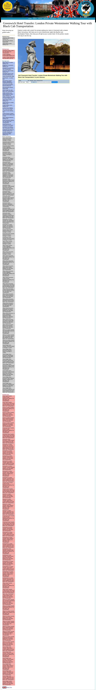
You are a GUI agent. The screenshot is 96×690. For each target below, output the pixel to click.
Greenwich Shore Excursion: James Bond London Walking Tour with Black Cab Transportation (8, 169)
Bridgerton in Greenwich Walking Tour (8, 66)
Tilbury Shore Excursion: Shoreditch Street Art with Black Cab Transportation (8, 300)
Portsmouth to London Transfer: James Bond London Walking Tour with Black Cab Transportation (8, 534)
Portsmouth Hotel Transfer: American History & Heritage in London (8, 235)
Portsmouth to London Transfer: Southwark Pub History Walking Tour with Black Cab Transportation (8, 545)
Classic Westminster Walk (8, 76)
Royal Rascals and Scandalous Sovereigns (8, 125)
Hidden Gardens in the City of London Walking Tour (8, 97)
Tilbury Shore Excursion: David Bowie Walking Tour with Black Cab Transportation (8, 262)
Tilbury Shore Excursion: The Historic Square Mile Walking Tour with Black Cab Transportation (8, 321)
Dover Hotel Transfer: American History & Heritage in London (7, 139)
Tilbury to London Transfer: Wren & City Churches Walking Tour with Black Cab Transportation (8, 643)
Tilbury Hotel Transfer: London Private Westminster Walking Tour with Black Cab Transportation (8, 585)
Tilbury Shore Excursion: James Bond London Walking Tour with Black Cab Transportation (8, 267)
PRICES (40, 18)
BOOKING (46, 18)
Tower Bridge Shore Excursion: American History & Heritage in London (7, 351)
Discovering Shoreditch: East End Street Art (8, 85)
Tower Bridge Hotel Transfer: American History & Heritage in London (8, 346)
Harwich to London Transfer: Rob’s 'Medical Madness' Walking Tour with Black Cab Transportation (8, 507)
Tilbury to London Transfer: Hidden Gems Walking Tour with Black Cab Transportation (9, 613)
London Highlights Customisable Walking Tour (9, 55)
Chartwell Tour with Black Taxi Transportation (8, 68)
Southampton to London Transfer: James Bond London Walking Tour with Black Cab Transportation (8, 568)
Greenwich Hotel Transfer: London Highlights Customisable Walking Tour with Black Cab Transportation (9, 148)
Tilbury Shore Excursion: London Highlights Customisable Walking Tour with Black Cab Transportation (9, 273)
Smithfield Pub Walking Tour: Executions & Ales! (8, 127)
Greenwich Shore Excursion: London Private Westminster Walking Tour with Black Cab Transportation (8, 181)
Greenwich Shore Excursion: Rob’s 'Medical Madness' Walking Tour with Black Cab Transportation (8, 199)
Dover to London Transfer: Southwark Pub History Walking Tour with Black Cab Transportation (8, 424)
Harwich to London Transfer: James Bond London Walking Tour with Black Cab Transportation (8, 501)
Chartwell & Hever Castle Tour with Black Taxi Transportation (8, 51)
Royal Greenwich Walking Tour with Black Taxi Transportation (8, 121)
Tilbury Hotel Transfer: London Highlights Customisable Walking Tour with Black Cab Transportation (9, 248)
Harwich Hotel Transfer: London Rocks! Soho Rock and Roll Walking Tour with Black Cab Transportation (8, 490)
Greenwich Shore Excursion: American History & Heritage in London (7, 154)
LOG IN (59, 18)
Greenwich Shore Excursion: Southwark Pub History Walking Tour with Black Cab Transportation (8, 209)
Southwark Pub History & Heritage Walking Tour (8, 130)
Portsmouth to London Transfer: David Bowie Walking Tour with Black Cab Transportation (8, 529)
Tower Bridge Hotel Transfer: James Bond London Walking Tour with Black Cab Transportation (8, 648)
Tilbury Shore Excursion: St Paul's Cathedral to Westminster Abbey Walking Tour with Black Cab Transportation (9, 315)
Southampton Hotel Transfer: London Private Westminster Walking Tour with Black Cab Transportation (8, 551)
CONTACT (65, 18)
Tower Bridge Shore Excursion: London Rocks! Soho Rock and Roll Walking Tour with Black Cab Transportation (8, 373)
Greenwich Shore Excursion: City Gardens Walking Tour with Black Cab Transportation (8, 159)
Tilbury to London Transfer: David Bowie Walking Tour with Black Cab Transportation (8, 607)
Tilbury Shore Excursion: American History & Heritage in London (8, 253)
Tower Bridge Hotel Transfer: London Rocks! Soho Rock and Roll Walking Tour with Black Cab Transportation (8, 661)
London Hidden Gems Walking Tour (7, 106)
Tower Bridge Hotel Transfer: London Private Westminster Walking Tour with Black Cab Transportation (8, 654)
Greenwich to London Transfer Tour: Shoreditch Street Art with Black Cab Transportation (8, 221)
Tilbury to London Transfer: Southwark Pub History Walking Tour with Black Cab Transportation (8, 638)
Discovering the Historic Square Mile (8, 41)
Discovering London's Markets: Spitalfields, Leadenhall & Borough (7, 82)
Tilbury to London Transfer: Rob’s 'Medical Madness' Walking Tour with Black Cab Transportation (8, 628)
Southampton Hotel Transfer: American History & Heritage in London (8, 239)
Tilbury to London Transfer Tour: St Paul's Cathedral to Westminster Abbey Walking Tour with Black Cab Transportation (9, 602)
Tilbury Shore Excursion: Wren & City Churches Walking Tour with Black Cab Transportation (8, 326)
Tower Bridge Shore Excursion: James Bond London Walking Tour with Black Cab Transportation (8, 361)
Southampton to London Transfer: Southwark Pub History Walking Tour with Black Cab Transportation (8, 579)
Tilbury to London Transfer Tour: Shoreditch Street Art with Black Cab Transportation (8, 331)
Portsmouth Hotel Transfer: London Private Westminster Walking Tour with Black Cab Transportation (8, 518)
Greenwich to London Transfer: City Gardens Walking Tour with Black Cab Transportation (8, 226)
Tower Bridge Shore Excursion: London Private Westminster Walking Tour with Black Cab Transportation (8, 367)
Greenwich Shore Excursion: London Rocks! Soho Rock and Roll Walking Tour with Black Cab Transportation (8, 187)
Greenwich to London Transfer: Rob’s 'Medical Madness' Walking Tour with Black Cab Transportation (8, 473)
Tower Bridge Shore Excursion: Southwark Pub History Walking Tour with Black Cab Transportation (8, 390)
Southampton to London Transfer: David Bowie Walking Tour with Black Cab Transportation (8, 563)
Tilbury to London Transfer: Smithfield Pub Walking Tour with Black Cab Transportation (8, 633)
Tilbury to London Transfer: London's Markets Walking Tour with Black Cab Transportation (8, 623)
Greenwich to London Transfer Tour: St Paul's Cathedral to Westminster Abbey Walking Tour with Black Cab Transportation (8, 447)
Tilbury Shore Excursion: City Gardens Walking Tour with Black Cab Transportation (8, 257)
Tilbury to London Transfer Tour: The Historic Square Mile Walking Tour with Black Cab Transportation (8, 336)
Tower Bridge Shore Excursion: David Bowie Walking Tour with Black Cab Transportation (8, 356)
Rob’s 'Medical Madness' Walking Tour (8, 118)
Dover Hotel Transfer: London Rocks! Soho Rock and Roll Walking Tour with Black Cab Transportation (8, 404)
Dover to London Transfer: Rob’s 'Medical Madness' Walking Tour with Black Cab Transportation (8, 419)
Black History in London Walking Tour (8, 63)
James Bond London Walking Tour (7, 44)
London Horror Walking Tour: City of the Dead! (8, 108)
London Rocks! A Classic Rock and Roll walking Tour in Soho (9, 114)
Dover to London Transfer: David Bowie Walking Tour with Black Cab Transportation (8, 409)
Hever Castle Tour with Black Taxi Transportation (8, 91)
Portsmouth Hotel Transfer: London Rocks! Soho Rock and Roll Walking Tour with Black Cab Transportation (8, 523)
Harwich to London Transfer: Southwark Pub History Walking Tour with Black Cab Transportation (8, 512)
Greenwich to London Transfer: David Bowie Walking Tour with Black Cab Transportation (8, 452)
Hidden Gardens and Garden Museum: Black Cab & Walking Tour (8, 94)
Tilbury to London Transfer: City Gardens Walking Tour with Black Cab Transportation (8, 341)
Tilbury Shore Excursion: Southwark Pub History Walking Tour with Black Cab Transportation (8, 310)
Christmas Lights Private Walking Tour (8, 38)
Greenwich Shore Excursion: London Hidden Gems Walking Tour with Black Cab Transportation (8, 441)
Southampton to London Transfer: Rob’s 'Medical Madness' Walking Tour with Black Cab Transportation (8, 574)
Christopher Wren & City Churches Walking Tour (8, 74)
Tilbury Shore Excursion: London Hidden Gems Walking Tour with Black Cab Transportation (8, 596)
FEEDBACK (53, 18)
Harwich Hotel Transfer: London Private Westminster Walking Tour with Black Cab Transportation (8, 485)
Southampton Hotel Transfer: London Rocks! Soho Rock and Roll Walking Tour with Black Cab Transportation (8, 557)
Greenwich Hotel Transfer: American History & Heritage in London (8, 143)
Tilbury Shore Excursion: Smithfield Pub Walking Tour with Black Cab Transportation (8, 304)
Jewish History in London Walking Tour (8, 103)
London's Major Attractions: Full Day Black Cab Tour (8, 58)
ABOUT (35, 18)
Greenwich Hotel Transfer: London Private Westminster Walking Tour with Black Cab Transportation (8, 430)
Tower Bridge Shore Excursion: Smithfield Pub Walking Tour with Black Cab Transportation (8, 385)
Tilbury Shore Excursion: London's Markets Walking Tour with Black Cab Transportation (8, 290)
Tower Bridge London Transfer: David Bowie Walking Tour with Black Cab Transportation (8, 683)
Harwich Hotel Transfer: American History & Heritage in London (8, 231)
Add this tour (54, 82)
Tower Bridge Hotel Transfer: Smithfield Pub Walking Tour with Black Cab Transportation (8, 672)
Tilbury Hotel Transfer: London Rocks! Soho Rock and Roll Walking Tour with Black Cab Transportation (8, 591)
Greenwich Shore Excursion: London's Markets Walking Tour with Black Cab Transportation (8, 193)
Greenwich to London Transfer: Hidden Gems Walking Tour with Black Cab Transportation (8, 457)
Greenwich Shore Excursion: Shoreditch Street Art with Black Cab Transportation (8, 204)
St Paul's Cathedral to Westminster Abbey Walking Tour (7, 133)
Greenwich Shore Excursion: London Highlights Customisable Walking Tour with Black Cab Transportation (8, 175)
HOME (30, 18)
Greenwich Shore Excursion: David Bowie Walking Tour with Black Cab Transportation (8, 164)
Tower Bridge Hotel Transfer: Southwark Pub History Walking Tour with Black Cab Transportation (8, 677)
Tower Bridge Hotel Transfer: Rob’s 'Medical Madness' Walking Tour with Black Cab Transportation (8, 667)
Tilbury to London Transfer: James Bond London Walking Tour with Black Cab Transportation (8, 618)
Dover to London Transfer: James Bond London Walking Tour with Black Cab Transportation (8, 414)
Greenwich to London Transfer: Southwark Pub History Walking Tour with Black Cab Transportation (8, 479)
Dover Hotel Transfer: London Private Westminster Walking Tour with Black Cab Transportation (8, 398)
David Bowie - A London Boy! (8, 78)
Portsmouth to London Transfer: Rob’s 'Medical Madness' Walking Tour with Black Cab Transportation (8, 540)
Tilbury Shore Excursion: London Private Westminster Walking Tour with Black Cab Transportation (8, 280)
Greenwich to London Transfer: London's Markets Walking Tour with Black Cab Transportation (9, 468)
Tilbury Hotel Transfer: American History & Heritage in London (7, 243)
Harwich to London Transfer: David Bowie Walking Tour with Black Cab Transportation (8, 495)
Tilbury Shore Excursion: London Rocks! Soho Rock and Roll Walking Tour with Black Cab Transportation (8, 285)
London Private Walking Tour (8, 111)
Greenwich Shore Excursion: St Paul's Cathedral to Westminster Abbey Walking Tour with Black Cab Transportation (8, 215)
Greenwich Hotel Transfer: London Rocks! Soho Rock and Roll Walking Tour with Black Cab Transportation (8, 436)
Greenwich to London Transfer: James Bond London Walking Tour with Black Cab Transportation (8, 462)
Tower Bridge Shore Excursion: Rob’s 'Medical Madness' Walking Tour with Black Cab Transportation (8, 379)
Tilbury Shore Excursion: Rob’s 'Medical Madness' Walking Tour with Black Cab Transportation (8, 295)
